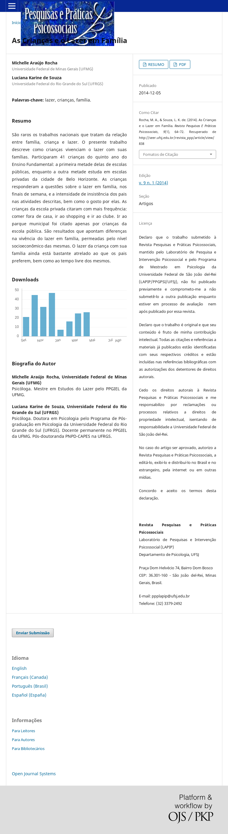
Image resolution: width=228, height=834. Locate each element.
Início (16, 22)
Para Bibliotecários (28, 748)
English (19, 668)
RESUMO (155, 64)
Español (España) (29, 695)
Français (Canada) (30, 677)
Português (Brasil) (30, 686)
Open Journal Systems (34, 773)
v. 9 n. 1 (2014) (64, 22)
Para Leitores (23, 730)
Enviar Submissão (33, 632)
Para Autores (23, 739)
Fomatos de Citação (160, 154)
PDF (182, 64)
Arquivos (37, 22)
